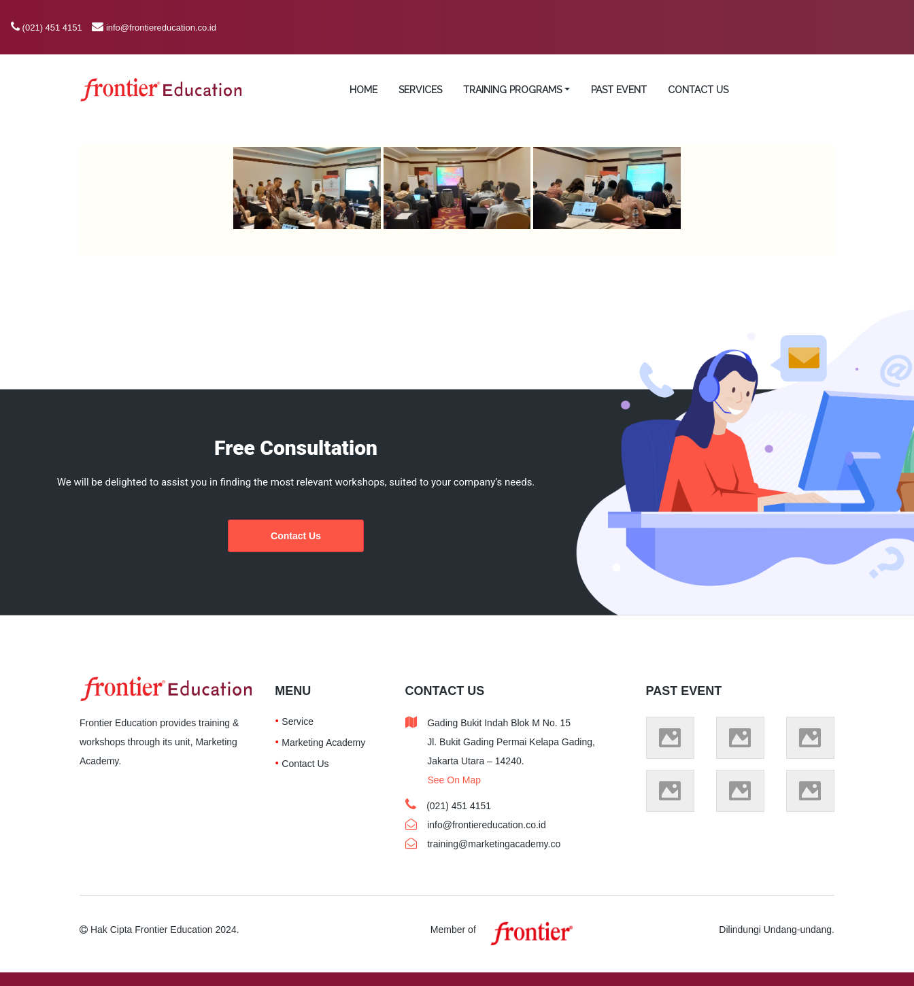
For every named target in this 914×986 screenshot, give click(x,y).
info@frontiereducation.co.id (161, 27)
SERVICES (420, 89)
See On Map (454, 780)
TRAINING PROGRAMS (512, 89)
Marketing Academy (323, 742)
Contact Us (296, 535)
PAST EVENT (619, 89)
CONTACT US (698, 89)
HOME (363, 89)
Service (298, 721)
